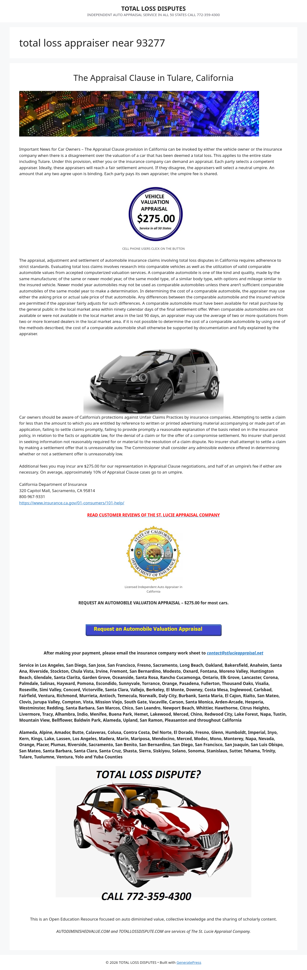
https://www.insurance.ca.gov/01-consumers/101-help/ (71, 503)
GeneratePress (189, 962)
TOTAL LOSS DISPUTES (153, 8)
